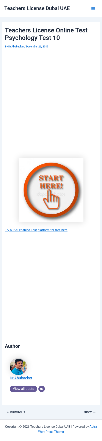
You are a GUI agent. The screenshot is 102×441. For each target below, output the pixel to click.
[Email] (41, 389)
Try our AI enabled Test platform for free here (36, 230)
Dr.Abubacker (21, 378)
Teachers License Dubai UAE (37, 8)
